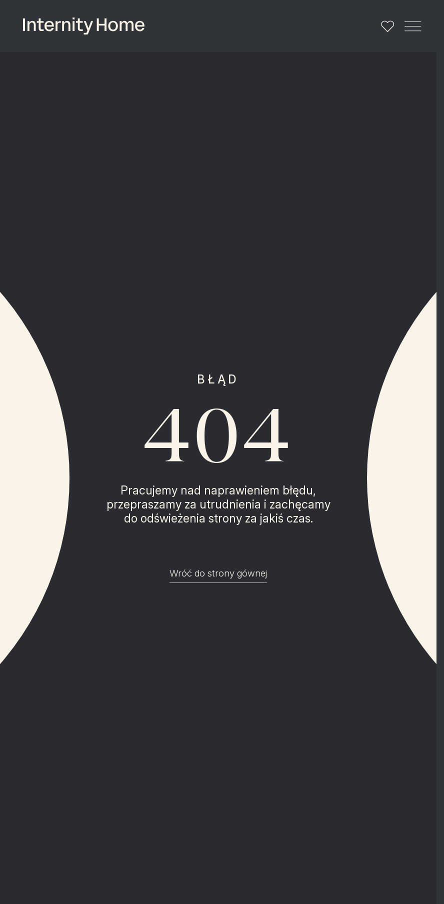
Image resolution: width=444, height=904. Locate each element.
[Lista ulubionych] (387, 26)
